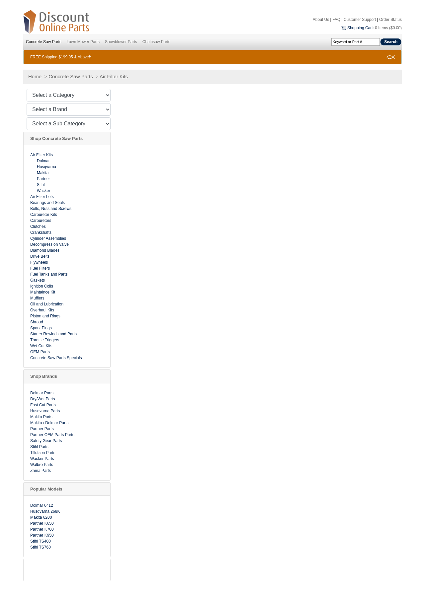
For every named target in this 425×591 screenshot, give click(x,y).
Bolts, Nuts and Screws (50, 208)
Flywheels (39, 262)
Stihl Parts (39, 446)
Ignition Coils (41, 286)
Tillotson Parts (42, 452)
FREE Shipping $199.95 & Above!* (61, 57)
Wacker (43, 190)
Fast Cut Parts (43, 405)
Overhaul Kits (42, 310)
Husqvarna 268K (45, 511)
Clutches (38, 226)
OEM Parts (40, 352)
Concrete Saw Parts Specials (56, 358)
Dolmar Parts (41, 393)
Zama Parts (40, 470)
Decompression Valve (49, 244)
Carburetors (40, 220)
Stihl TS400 (40, 541)
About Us (321, 19)
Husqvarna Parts (45, 411)
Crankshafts (40, 232)
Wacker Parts (42, 458)
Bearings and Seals (47, 202)
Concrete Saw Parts (43, 41)
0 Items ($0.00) (388, 28)
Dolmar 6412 (41, 505)
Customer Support (360, 19)
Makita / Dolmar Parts (49, 423)
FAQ (336, 19)
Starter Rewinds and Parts (53, 334)
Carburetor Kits (43, 214)
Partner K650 (42, 523)
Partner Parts (42, 429)
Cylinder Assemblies (48, 238)
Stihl (40, 184)
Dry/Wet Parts (42, 399)
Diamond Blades (44, 250)
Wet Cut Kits (41, 346)
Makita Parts (41, 417)
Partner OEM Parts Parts (52, 434)
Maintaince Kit (42, 292)
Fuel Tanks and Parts (49, 274)
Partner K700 (42, 529)
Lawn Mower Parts (83, 41)
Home (35, 76)
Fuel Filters (40, 268)
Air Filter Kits (114, 76)
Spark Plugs (41, 328)
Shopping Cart (360, 28)
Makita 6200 (41, 517)
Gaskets (37, 280)
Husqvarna (46, 166)
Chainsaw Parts (156, 41)
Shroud (36, 322)
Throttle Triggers (44, 340)
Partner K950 (42, 535)
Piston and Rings (45, 316)
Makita (42, 172)
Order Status (390, 19)
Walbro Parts (41, 464)
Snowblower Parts (121, 41)
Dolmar (43, 161)
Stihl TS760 (40, 547)
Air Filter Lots (42, 196)
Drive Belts (39, 256)
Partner (43, 178)
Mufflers (37, 298)
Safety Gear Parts (46, 440)
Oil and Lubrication (46, 304)
